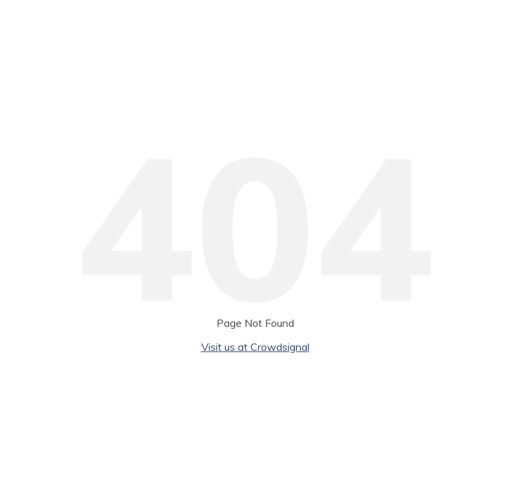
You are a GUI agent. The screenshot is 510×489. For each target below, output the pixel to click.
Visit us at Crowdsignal (255, 346)
